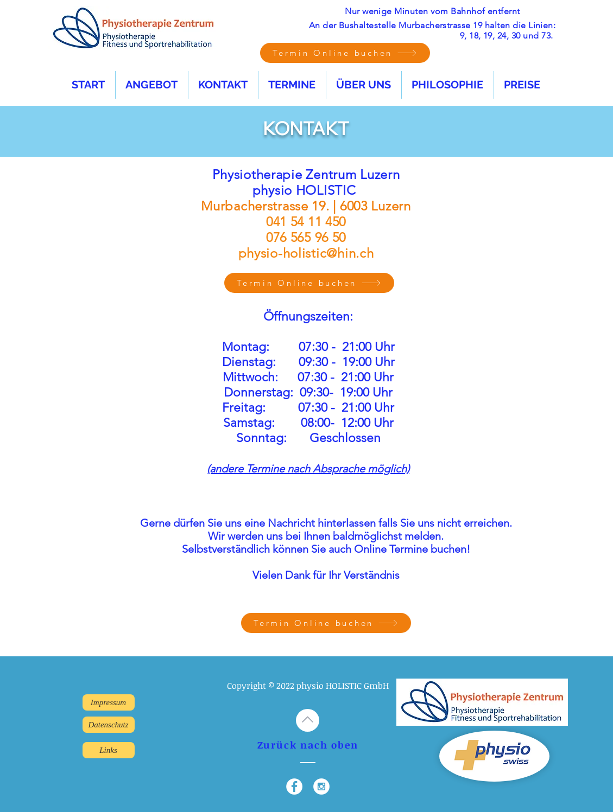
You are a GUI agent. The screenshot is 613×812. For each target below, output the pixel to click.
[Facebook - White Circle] (294, 786)
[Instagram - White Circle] (321, 786)
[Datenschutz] (109, 725)
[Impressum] (109, 702)
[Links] (109, 750)
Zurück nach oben (307, 744)
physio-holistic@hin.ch (306, 253)
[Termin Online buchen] (345, 53)
